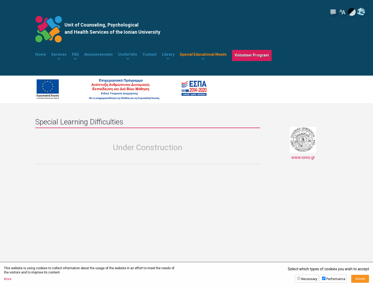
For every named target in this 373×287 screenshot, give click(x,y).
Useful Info (127, 54)
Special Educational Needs (203, 54)
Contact (150, 54)
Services (59, 54)
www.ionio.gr (303, 143)
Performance (335, 279)
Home (40, 54)
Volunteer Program (252, 55)
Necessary (309, 279)
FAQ (75, 54)
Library (168, 54)
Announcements (98, 54)
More (7, 279)
